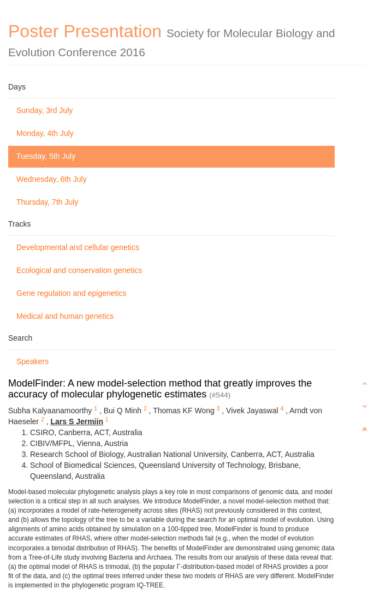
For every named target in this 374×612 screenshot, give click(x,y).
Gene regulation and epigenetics (71, 293)
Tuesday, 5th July (45, 156)
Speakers (32, 361)
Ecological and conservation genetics (79, 270)
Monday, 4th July (45, 133)
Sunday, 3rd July (44, 110)
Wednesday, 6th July (51, 179)
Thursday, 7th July (47, 202)
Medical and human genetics (65, 316)
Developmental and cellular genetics (77, 247)
